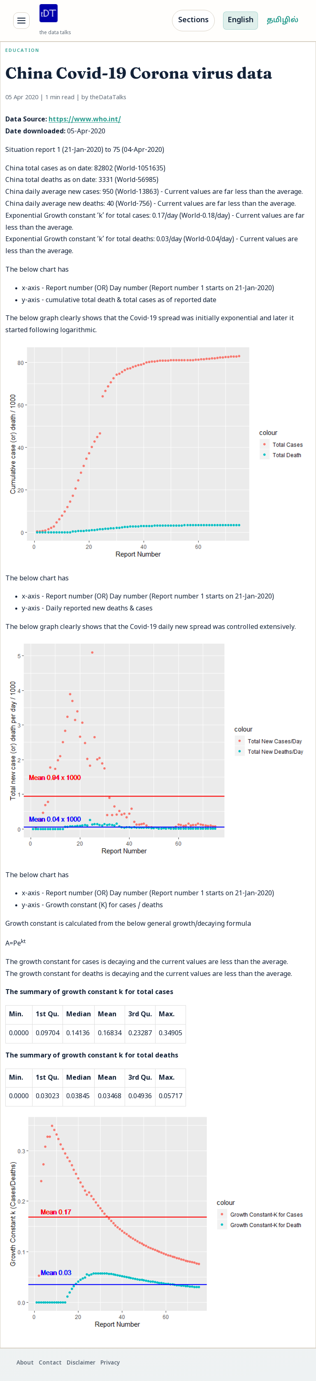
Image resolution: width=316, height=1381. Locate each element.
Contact (50, 1363)
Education (22, 51)
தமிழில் (282, 20)
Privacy (110, 1363)
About (25, 1363)
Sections (193, 20)
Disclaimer (81, 1363)
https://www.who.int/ (85, 120)
